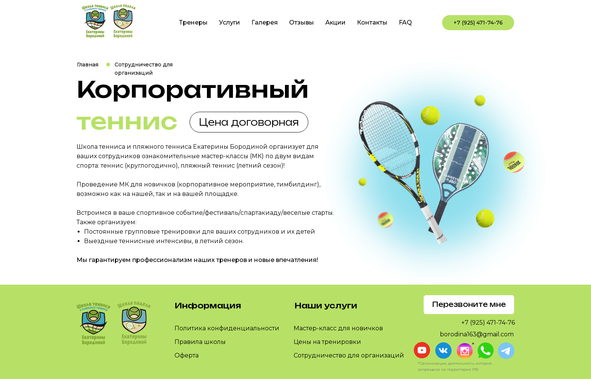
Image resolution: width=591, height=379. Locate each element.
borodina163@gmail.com (477, 334)
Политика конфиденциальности (227, 328)
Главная (87, 64)
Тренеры (193, 22)
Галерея (264, 22)
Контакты (372, 22)
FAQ (405, 22)
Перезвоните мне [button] (469, 304)
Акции (335, 22)
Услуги (229, 22)
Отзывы (301, 22)
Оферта (187, 355)
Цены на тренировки (327, 341)
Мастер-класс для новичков (338, 328)
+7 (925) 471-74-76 (478, 22)
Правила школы (200, 341)
